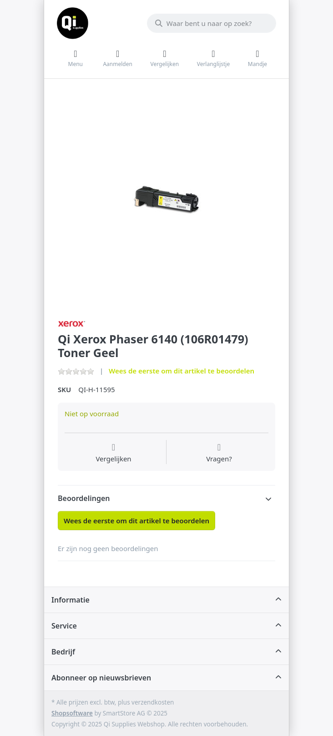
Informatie (70, 600)
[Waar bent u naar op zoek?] (211, 23)
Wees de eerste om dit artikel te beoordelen (181, 370)
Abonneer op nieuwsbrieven (101, 678)
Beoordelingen (84, 498)
